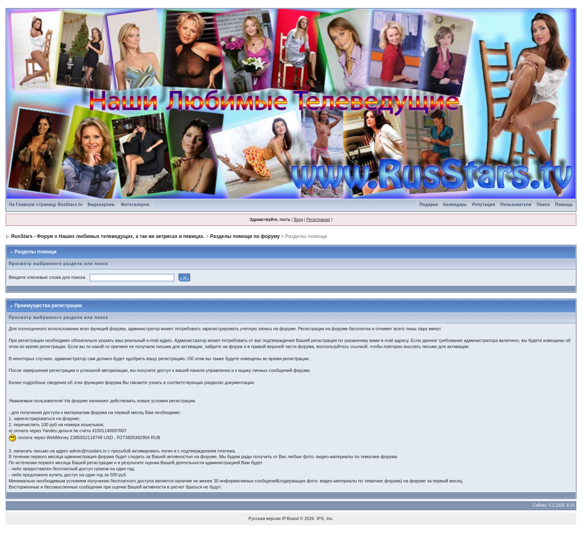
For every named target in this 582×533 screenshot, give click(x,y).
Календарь (455, 204)
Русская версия (264, 518)
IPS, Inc (325, 518)
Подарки (429, 204)
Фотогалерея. (135, 204)
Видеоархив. (102, 204)
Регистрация (318, 219)
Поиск (543, 204)
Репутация (483, 204)
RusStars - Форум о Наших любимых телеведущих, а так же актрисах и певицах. (108, 236)
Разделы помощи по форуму (245, 236)
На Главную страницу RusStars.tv (45, 204)
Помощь (564, 204)
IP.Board (290, 518)
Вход (298, 219)
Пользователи (515, 204)
